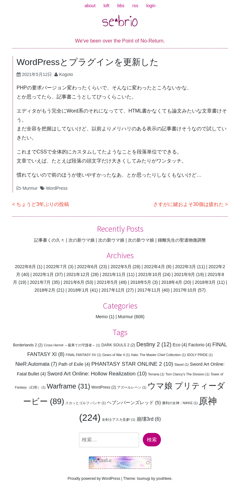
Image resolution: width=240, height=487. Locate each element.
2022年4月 (154, 266)
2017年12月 (113, 290)
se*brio (120, 20)
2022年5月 (121, 266)
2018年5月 (140, 282)
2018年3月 (205, 282)
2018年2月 (44, 290)
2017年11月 (149, 290)
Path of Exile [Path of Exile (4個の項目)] (74, 364)
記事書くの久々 (49, 240)
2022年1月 (43, 274)
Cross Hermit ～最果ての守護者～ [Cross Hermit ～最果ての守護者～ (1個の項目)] (72, 345)
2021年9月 (184, 274)
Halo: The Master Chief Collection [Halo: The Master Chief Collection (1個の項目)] (158, 355)
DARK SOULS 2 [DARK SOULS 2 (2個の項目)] (118, 345)
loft (106, 5)
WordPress (57, 188)
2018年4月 (171, 282)
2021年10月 (150, 274)
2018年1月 (78, 290)
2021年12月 (78, 274)
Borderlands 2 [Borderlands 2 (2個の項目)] (28, 345)
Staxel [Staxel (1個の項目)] (181, 364)
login (151, 5)
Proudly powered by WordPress (94, 478)
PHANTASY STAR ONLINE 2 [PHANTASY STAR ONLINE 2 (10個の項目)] (132, 364)
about (90, 5)
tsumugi (143, 478)
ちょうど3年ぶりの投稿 (42, 204)
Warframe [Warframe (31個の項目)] (68, 386)
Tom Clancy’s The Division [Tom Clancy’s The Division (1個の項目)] (188, 374)
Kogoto (66, 74)
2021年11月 (114, 274)
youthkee (164, 478)
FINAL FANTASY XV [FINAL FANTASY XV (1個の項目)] (83, 355)
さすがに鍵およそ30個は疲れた (188, 204)
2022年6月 (87, 266)
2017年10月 (185, 290)
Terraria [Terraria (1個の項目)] (156, 374)
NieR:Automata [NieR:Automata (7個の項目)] (36, 364)
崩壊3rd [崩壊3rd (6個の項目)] (149, 419)
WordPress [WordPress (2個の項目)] (103, 387)
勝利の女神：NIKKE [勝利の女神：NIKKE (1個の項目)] (180, 403)
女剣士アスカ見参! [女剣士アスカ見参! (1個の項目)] (118, 419)
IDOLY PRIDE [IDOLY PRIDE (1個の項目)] (200, 355)
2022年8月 (25, 266)
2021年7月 (40, 282)
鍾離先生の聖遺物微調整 (182, 240)
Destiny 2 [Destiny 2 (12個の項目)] (153, 344)
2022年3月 (185, 266)
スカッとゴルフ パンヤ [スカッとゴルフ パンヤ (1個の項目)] (85, 403)
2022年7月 (56, 266)
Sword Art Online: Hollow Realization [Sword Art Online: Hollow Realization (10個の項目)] (97, 373)
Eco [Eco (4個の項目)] (179, 344)
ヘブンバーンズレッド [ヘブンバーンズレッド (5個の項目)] (134, 402)
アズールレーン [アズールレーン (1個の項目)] (131, 387)
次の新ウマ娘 (81, 240)
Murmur (30, 188)
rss (135, 5)
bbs (120, 5)
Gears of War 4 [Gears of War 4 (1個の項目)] (116, 355)
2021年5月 (107, 282)
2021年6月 (73, 282)
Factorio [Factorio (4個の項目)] (199, 344)
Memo (102, 316)
